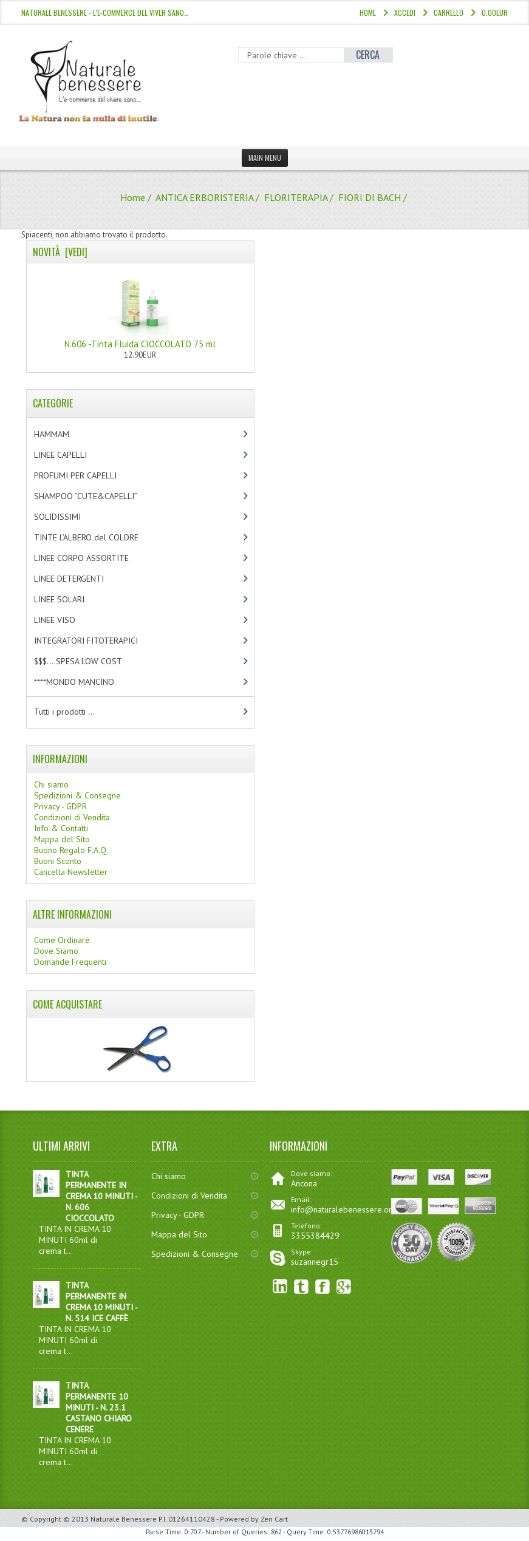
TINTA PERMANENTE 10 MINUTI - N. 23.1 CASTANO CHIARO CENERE (99, 1407)
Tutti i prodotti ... (64, 711)
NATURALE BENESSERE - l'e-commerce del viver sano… (104, 12)
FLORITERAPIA (295, 197)
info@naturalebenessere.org (344, 1209)
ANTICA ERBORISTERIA (204, 197)
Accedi (404, 12)
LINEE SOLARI (69, 599)
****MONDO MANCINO (87, 681)
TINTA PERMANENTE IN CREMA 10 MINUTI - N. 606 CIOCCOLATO (101, 1196)
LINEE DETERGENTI (79, 578)
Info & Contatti (61, 828)
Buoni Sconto (57, 861)
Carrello (448, 12)
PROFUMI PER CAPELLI (85, 475)
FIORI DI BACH (369, 197)
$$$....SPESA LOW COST (88, 661)
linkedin (280, 1286)
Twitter (301, 1286)
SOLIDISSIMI (67, 516)
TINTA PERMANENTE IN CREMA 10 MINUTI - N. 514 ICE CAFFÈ (101, 1302)
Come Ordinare (62, 939)
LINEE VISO (65, 619)
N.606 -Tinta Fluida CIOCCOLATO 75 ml (140, 310)
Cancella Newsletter (71, 871)
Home (368, 12)
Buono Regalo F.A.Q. (71, 850)
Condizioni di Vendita (72, 817)
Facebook (322, 1286)
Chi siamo (51, 784)
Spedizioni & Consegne (77, 795)
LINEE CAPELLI (73, 454)
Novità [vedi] (60, 252)
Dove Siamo (56, 950)
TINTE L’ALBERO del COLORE (99, 537)
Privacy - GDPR (60, 806)
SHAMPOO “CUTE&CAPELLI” (98, 496)
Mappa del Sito (62, 839)
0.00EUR (495, 12)
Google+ (344, 1286)
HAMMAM (62, 434)
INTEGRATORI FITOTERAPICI (96, 640)
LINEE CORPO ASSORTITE (94, 558)
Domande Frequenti (70, 961)
